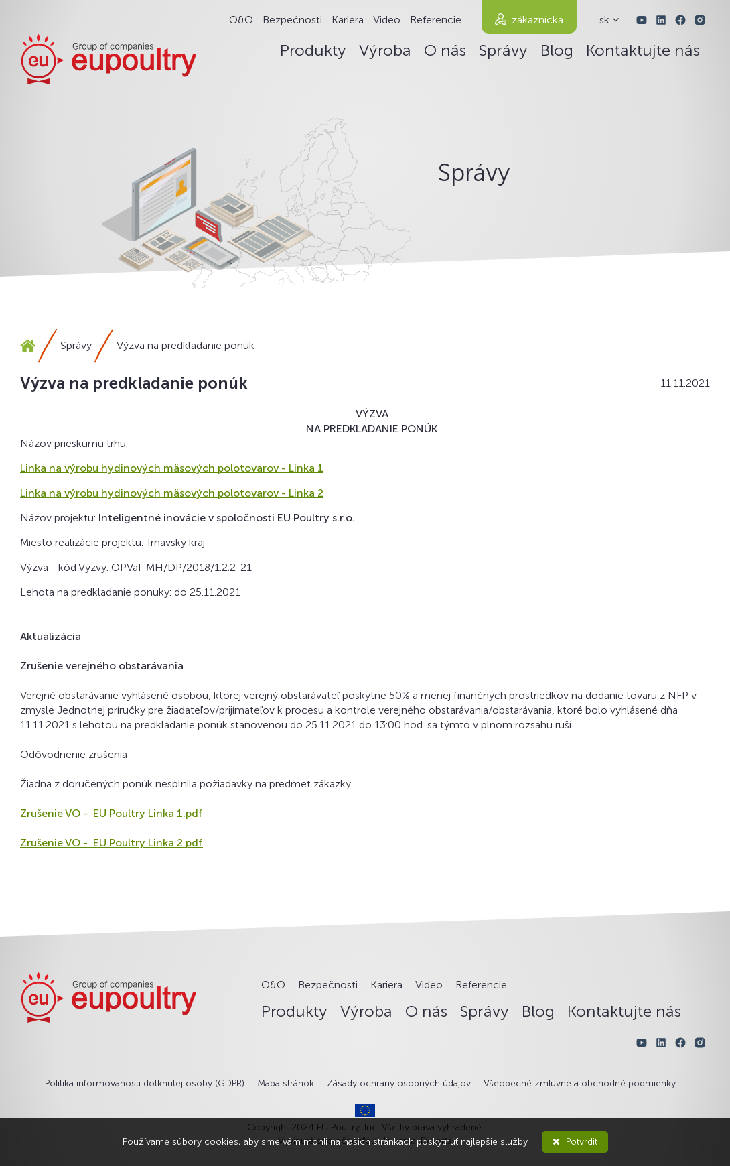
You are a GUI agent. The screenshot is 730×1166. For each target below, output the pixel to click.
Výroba (385, 50)
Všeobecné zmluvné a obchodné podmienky (580, 1083)
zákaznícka (537, 19)
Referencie (435, 19)
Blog (556, 50)
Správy (503, 50)
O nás (445, 50)
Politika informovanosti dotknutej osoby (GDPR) (144, 1083)
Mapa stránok (285, 1083)
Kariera (348, 19)
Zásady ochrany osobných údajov (399, 1083)
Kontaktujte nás (643, 50)
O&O (241, 19)
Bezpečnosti (292, 19)
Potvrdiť (575, 1141)
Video (386, 19)
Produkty (313, 50)
